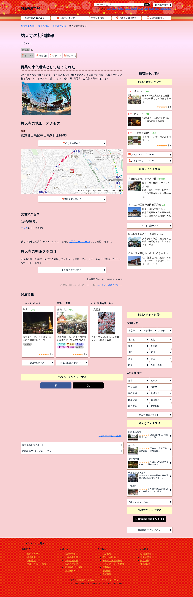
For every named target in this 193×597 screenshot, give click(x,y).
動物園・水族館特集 (112, 560)
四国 (157, 8)
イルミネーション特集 (113, 564)
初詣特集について (157, 17)
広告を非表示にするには (110, 436)
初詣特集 (107, 571)
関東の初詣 (43, 26)
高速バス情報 (71, 564)
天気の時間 (145, 557)
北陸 (140, 8)
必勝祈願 (132, 399)
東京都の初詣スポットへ (34, 445)
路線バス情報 (71, 560)
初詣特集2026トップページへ (36, 451)
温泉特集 (107, 574)
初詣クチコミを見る (138, 502)
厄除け (154, 380)
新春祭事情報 (96, 17)
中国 (151, 8)
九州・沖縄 (165, 8)
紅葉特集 (107, 567)
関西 (114, 8)
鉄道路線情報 (71, 557)
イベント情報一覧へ (149, 225)
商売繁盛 (132, 393)
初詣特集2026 (30, 8)
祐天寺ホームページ (79, 241)
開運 (130, 380)
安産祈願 (155, 406)
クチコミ (56, 55)
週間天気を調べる (72, 199)
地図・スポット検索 (37, 564)
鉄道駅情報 (70, 554)
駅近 (25, 50)
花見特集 (107, 554)
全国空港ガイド (72, 571)
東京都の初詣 (59, 26)
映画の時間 (145, 554)
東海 (146, 8)
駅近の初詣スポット (149, 414)
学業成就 (132, 387)
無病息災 (155, 399)
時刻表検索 (32, 554)
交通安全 (155, 393)
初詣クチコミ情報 (126, 17)
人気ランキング (66, 17)
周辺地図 (41, 55)
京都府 (161, 330)
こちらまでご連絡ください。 (109, 285)
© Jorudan (113, 190)
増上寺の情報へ (37, 362)
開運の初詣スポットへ (71, 362)
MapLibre (90, 190)
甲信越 (134, 8)
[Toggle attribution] (120, 190)
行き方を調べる (72, 143)
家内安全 (132, 406)
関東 (109, 8)
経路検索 (31, 557)
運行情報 (31, 560)
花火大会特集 (109, 557)
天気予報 (70, 55)
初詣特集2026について (149, 529)
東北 (127, 8)
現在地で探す (161, 5)
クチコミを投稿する (71, 270)
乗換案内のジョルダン (88, 580)
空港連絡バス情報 (73, 567)
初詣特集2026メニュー (35, 18)
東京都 (131, 330)
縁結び (154, 387)
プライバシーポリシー (112, 580)
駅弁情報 (144, 560)
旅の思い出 (145, 564)
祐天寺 (24, 228)
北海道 (121, 8)
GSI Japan (102, 190)
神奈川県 (147, 330)
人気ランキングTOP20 (141, 154)
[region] (72, 171)
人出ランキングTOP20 (141, 160)
